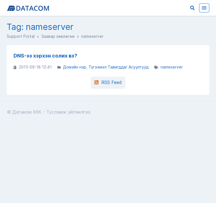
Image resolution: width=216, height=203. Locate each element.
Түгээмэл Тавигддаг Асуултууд (118, 67)
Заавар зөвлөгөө (58, 36)
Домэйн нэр (74, 67)
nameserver (172, 67)
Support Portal (21, 36)
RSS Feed (108, 82)
